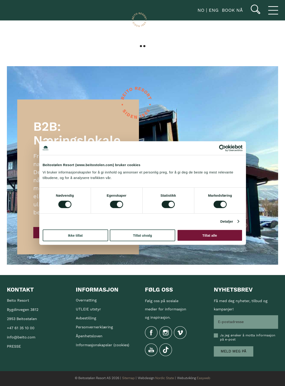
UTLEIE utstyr (88, 309)
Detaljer (226, 221)
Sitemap (128, 378)
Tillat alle (209, 235)
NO (200, 10)
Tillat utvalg (142, 235)
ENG (212, 10)
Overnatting (86, 300)
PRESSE (14, 346)
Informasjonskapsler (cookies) (102, 345)
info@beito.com (21, 337)
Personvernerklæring (94, 327)
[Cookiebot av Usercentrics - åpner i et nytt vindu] (222, 148)
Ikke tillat (75, 235)
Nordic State (164, 378)
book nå (232, 10)
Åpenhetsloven (89, 336)
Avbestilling (86, 318)
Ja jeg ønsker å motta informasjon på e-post (247, 337)
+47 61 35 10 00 (20, 328)
